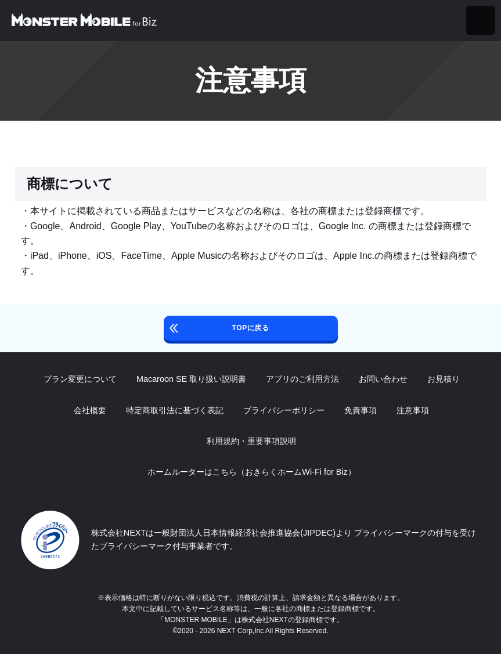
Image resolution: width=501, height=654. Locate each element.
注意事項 (412, 410)
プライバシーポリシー (283, 410)
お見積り (442, 379)
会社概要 (89, 410)
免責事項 (360, 410)
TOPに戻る (250, 328)
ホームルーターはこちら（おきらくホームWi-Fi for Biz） (250, 471)
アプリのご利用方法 (301, 379)
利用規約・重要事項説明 (251, 441)
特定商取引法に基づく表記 (174, 410)
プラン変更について (79, 379)
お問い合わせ (382, 379)
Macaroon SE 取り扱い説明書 (190, 379)
